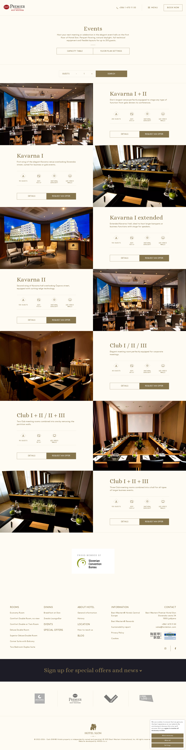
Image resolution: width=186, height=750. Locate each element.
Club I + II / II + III (41, 415)
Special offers (53, 630)
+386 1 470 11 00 (169, 624)
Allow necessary (167, 735)
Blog (81, 636)
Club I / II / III (128, 345)
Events (48, 624)
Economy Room (17, 613)
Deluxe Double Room (19, 630)
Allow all (167, 740)
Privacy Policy (117, 633)
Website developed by (87, 741)
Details (124, 134)
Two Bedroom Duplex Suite (22, 647)
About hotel (86, 607)
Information (120, 607)
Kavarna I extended (136, 217)
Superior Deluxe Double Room (23, 636)
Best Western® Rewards (122, 621)
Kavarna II (31, 279)
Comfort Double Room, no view (25, 618)
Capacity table (75, 51)
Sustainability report (121, 627)
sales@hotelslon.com (166, 627)
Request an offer (154, 134)
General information (87, 613)
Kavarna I (30, 155)
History (81, 618)
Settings (167, 745)
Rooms (14, 607)
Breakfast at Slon (52, 613)
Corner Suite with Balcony (22, 641)
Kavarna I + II (128, 93)
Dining (48, 607)
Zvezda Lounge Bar (53, 618)
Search (111, 74)
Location (84, 624)
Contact (170, 607)
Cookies (115, 638)
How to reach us (85, 630)
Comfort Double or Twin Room (24, 624)
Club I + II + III (129, 481)
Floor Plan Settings (111, 51)
